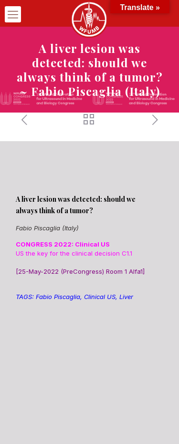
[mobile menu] (13, 14)
